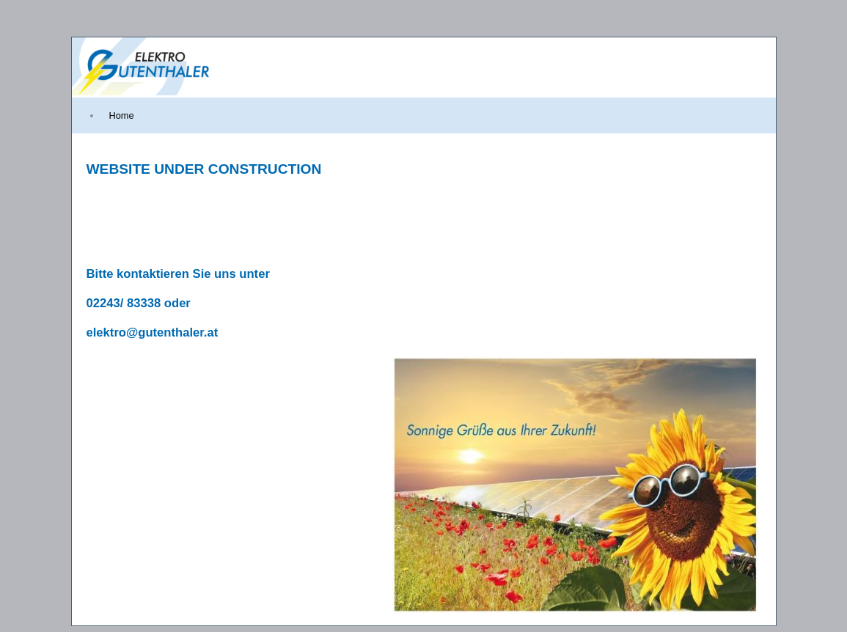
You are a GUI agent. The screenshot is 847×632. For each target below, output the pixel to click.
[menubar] (107, 115)
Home (121, 115)
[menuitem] (121, 115)
